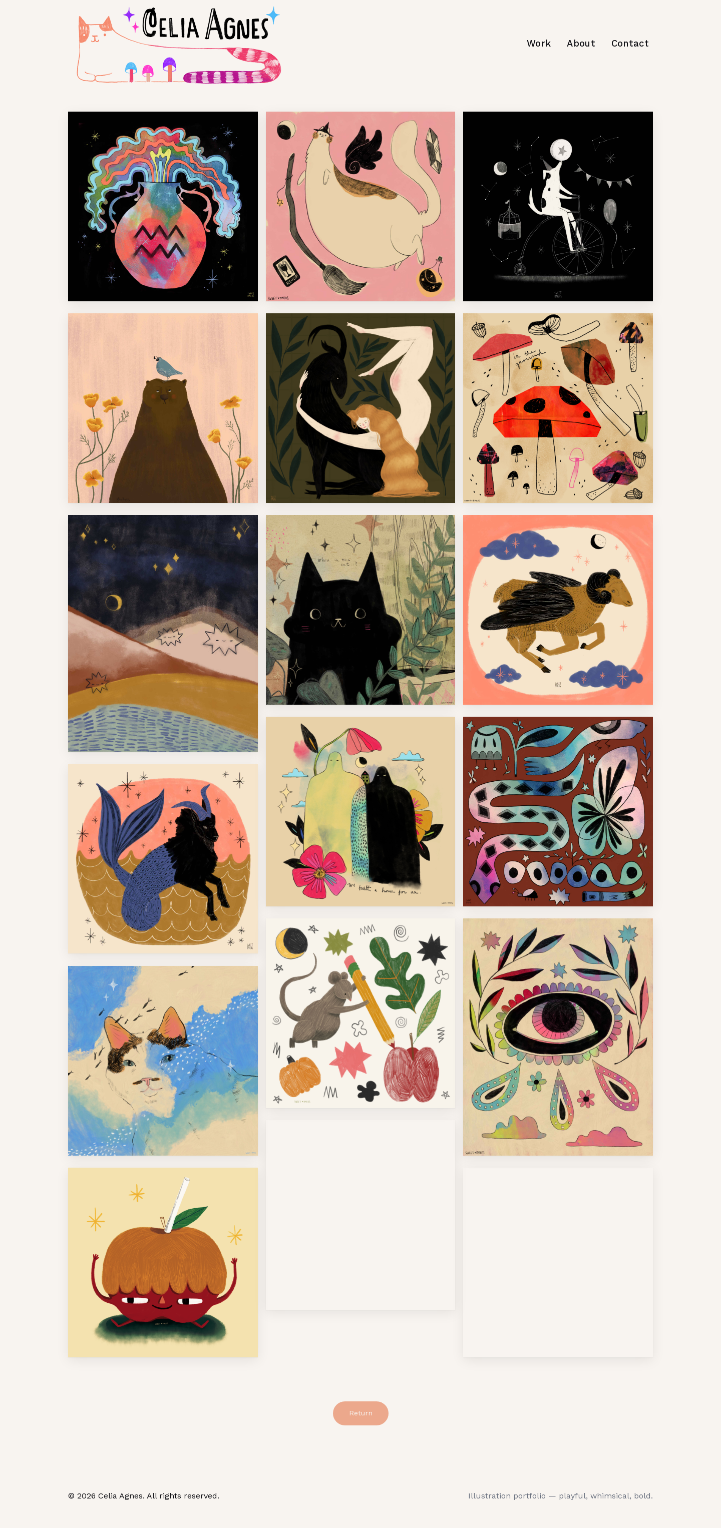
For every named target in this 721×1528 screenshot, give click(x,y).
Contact (630, 43)
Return (361, 1413)
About (581, 43)
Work (539, 43)
